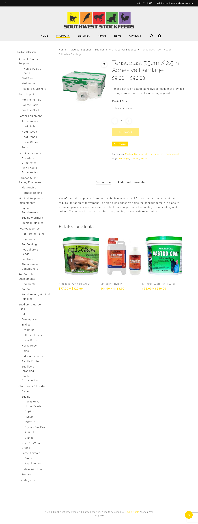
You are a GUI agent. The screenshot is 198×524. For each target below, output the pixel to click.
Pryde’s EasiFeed (36, 427)
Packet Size (120, 101)
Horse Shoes (30, 142)
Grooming (28, 329)
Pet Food (27, 289)
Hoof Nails (29, 126)
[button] (104, 64)
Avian (25, 391)
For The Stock (31, 110)
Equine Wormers (32, 217)
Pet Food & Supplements (27, 276)
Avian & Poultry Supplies (28, 61)
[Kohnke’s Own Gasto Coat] (162, 256)
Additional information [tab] (132, 182)
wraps (143, 158)
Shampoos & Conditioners (30, 266)
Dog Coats (28, 239)
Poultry (26, 474)
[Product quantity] (121, 121)
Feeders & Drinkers (34, 88)
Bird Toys (28, 78)
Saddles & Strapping (28, 368)
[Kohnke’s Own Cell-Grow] (79, 256)
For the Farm (30, 104)
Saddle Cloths (30, 361)
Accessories (30, 121)
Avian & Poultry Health (31, 71)
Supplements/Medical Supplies (34, 296)
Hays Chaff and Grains (31, 445)
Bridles (26, 324)
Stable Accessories (30, 378)
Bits (24, 314)
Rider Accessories (33, 356)
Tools (25, 147)
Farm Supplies (28, 94)
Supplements (33, 463)
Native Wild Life (32, 469)
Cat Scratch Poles (33, 233)
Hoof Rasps (29, 131)
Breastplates (30, 319)
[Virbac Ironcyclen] (120, 256)
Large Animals (31, 453)
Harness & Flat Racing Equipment (30, 180)
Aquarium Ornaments (29, 160)
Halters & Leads (32, 335)
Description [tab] (103, 182)
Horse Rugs (29, 345)
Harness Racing (32, 192)
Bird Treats (29, 83)
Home (62, 49)
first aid (135, 158)
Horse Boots (30, 340)
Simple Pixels (132, 512)
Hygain (29, 416)
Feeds (29, 458)
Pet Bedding (29, 244)
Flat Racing (29, 187)
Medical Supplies (33, 222)
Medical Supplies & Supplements (31, 200)
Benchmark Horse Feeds (33, 404)
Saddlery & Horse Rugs (30, 306)
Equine (26, 396)
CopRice (30, 411)
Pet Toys (27, 259)
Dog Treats (29, 284)
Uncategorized (28, 480)
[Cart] (159, 36)
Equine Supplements (30, 210)
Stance (29, 437)
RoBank (29, 432)
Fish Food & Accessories (30, 170)
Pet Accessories (29, 228)
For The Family (31, 99)
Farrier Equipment (30, 115)
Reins (25, 350)
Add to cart (125, 132)
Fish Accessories (30, 153)
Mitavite (30, 422)
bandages (123, 158)
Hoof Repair (29, 136)
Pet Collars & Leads (30, 251)
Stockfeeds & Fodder (32, 386)
